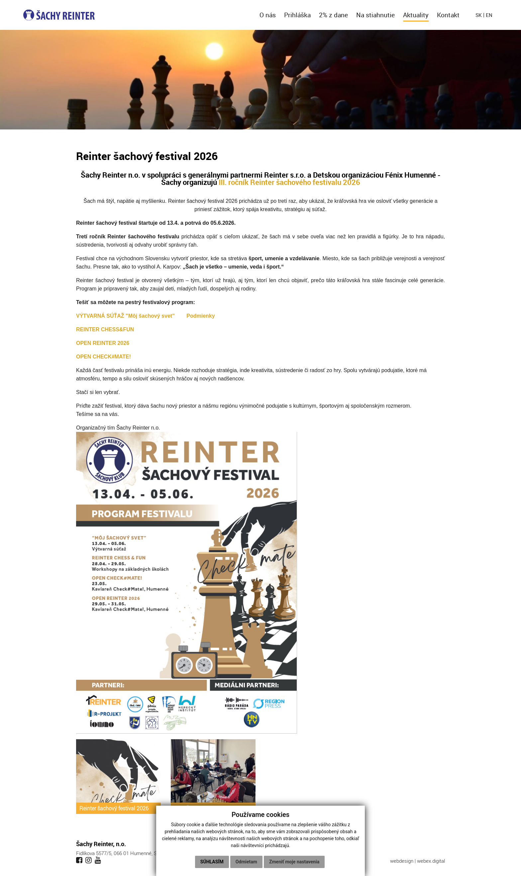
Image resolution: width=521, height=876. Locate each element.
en (489, 15)
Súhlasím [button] (212, 861)
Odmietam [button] (246, 861)
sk (478, 15)
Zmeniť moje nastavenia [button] (294, 861)
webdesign (401, 860)
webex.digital (431, 860)
